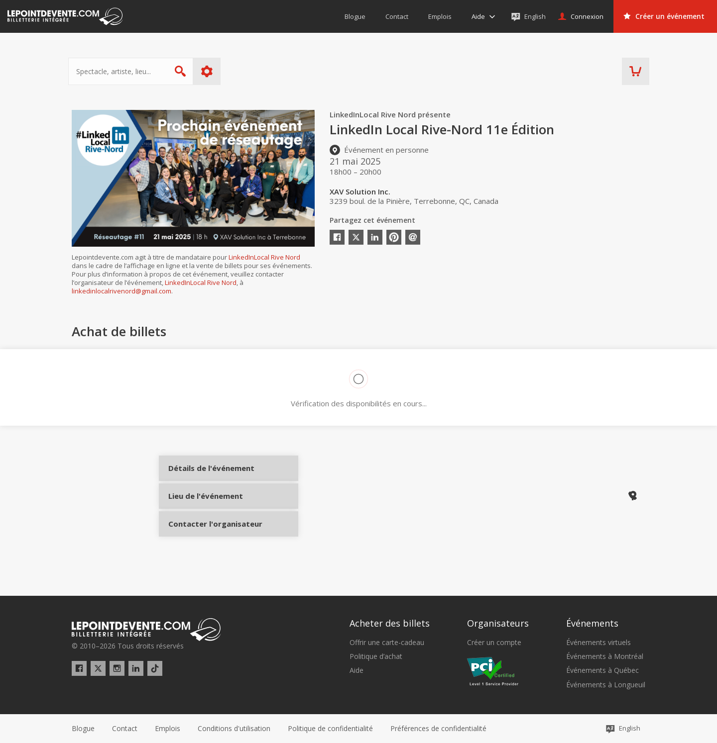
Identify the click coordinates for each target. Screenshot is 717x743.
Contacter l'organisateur (204, 542)
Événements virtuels (598, 642)
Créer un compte (494, 642)
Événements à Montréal (604, 656)
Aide (356, 670)
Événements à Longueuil (605, 684)
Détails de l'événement (204, 476)
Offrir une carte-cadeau (387, 642)
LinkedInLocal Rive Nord (264, 257)
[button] (438, 728)
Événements (592, 623)
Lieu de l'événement (204, 509)
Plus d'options (210, 71)
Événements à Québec (602, 670)
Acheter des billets (390, 623)
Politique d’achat (376, 656)
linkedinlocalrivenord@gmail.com (121, 290)
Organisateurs (498, 623)
